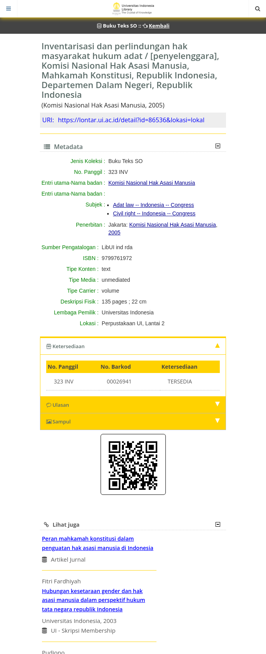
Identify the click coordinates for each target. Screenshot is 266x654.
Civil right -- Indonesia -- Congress (154, 213)
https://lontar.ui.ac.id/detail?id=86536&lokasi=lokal (131, 120)
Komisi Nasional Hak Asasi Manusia (151, 183)
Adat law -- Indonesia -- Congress (153, 205)
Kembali (159, 25)
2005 (114, 232)
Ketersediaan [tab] (133, 346)
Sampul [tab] (133, 421)
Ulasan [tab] (133, 404)
